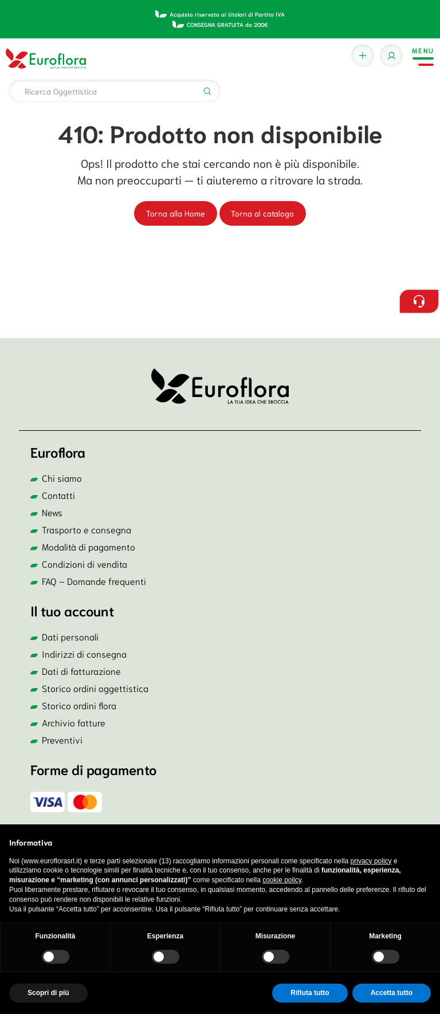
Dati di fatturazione (81, 671)
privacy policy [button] (371, 861)
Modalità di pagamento (88, 546)
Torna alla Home (175, 213)
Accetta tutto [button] (391, 993)
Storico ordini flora (79, 705)
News (52, 512)
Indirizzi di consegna (84, 653)
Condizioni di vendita (84, 563)
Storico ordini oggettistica (95, 688)
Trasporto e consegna (86, 529)
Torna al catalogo (262, 213)
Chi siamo (62, 477)
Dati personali (70, 636)
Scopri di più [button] (48, 993)
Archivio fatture (73, 722)
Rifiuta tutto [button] (309, 993)
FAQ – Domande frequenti (94, 581)
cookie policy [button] (281, 880)
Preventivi (62, 739)
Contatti (58, 495)
